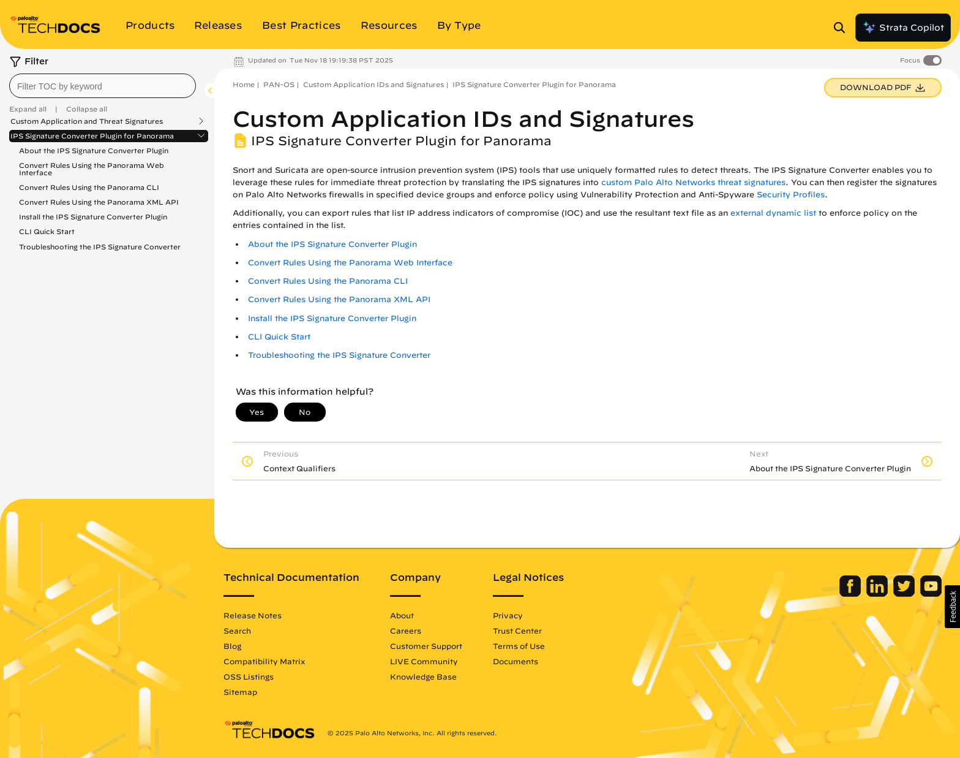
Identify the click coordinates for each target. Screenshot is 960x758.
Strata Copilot (903, 27)
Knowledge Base (423, 676)
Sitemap (240, 692)
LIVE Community (424, 661)
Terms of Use (519, 646)
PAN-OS (278, 84)
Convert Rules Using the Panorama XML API (99, 202)
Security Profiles (791, 194)
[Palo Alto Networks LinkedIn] (878, 594)
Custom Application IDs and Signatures (373, 84)
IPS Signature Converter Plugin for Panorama (92, 136)
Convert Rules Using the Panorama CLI (89, 187)
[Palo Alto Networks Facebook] (851, 594)
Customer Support (426, 646)
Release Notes (252, 615)
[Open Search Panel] (843, 27)
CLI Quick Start (47, 231)
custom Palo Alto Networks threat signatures (693, 182)
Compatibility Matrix (264, 661)
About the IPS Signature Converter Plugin (93, 150)
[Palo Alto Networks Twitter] (905, 594)
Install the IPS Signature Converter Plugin (93, 217)
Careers (405, 630)
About (402, 615)
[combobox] (102, 86)
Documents (515, 661)
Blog (232, 646)
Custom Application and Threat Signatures (86, 121)
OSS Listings (248, 676)
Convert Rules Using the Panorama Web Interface (91, 168)
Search (237, 630)
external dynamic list (773, 213)
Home (244, 84)
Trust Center (517, 630)
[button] (952, 606)
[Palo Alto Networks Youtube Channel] (931, 594)
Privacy (508, 615)
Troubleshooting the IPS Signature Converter (100, 247)
